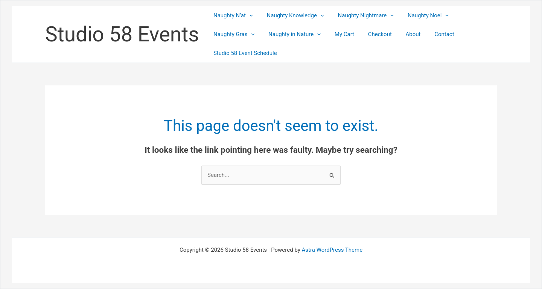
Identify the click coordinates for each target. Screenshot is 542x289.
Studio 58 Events (122, 34)
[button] (248, 15)
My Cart (338, 34)
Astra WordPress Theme (331, 249)
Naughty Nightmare (360, 15)
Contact (430, 34)
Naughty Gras (232, 34)
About (402, 34)
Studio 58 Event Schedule (244, 53)
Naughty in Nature (291, 34)
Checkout (371, 34)
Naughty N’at (232, 15)
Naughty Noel (419, 15)
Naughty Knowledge (291, 15)
